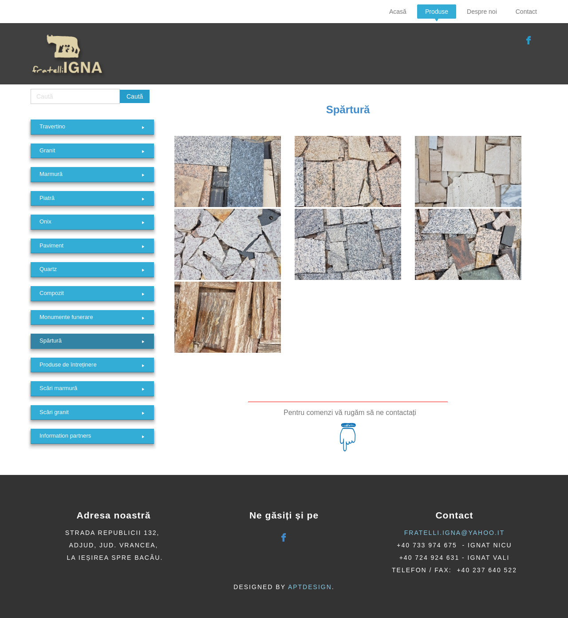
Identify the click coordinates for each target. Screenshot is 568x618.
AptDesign (310, 586)
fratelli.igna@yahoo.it (454, 532)
